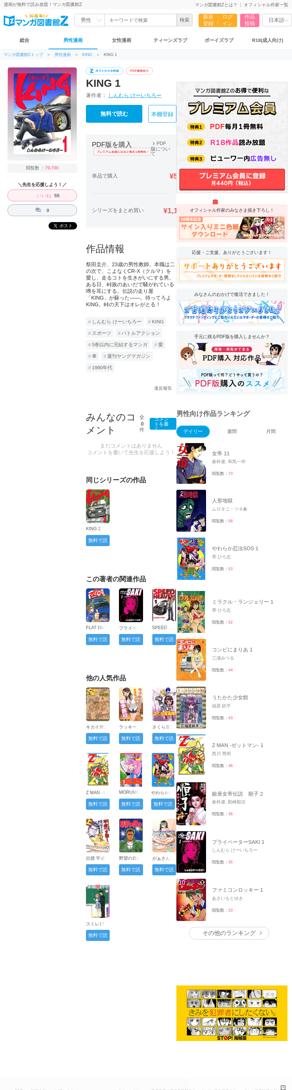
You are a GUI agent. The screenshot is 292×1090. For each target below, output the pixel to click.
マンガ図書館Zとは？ (216, 4)
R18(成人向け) (267, 40)
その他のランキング (229, 933)
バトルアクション (141, 333)
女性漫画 (121, 40)
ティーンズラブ (170, 40)
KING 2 (93, 528)
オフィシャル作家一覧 (266, 4)
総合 (24, 40)
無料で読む (114, 114)
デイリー (193, 431)
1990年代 (102, 367)
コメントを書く (161, 424)
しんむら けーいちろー (135, 95)
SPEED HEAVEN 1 (163, 630)
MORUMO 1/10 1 (129, 795)
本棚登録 (162, 114)
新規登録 (208, 20)
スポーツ (101, 333)
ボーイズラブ (219, 40)
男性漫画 (73, 40)
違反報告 (163, 388)
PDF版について (160, 148)
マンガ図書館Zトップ (23, 55)
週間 (232, 431)
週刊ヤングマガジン (128, 356)
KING (87, 55)
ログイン (227, 20)
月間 (271, 431)
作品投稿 (250, 20)
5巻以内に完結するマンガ (119, 344)
